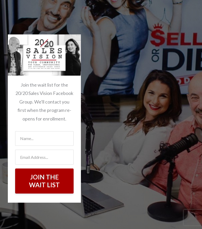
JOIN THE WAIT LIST (44, 181)
